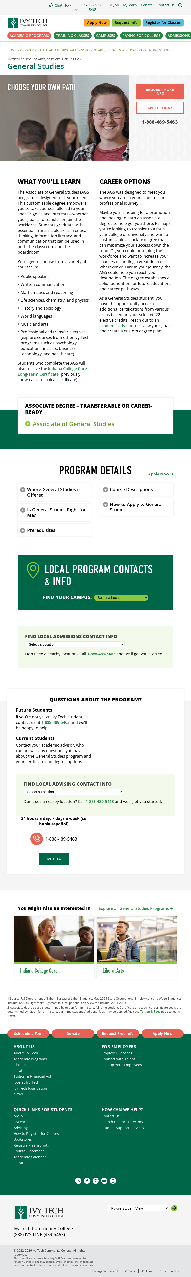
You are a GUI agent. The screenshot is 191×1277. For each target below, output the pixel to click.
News (18, 1094)
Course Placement (29, 1151)
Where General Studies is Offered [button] (54, 492)
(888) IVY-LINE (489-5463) (39, 1234)
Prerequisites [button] (41, 530)
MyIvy (18, 1116)
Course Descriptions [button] (131, 489)
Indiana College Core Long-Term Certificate (52, 371)
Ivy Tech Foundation (30, 1088)
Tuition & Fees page (154, 1011)
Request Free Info (118, 1033)
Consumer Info (170, 1271)
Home (11, 50)
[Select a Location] (121, 598)
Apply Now (97, 22)
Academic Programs (30, 1059)
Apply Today (160, 107)
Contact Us (111, 1116)
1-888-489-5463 (160, 122)
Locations (21, 1070)
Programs (28, 50)
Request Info (126, 22)
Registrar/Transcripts (31, 1145)
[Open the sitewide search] (180, 5)
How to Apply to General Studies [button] (136, 507)
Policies (147, 1271)
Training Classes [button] (72, 35)
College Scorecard (105, 1271)
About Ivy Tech (26, 1053)
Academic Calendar (30, 1157)
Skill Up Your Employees (122, 1064)
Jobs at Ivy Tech (26, 1082)
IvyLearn (21, 1121)
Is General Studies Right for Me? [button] (56, 512)
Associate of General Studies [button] (73, 424)
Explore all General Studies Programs (134, 908)
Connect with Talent (118, 1059)
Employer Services (117, 1053)
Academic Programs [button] (29, 35)
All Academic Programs (59, 50)
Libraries (21, 1162)
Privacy (130, 1271)
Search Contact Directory (122, 1121)
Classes (20, 1064)
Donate (73, 1033)
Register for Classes (163, 22)
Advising (21, 1127)
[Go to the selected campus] (174, 1208)
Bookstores (23, 1139)
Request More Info (160, 91)
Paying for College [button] (141, 35)
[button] (166, 5)
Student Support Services (123, 1127)
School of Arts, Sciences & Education (111, 50)
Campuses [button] (105, 35)
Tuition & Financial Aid (32, 1076)
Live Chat (53, 858)
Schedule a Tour (28, 1033)
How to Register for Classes (36, 1133)
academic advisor (116, 325)
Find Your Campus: (95, 597)
